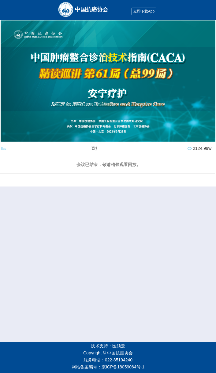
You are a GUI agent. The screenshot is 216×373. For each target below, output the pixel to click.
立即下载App (144, 11)
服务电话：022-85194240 (108, 359)
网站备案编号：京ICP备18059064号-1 (108, 366)
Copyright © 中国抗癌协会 (108, 352)
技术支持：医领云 (108, 345)
